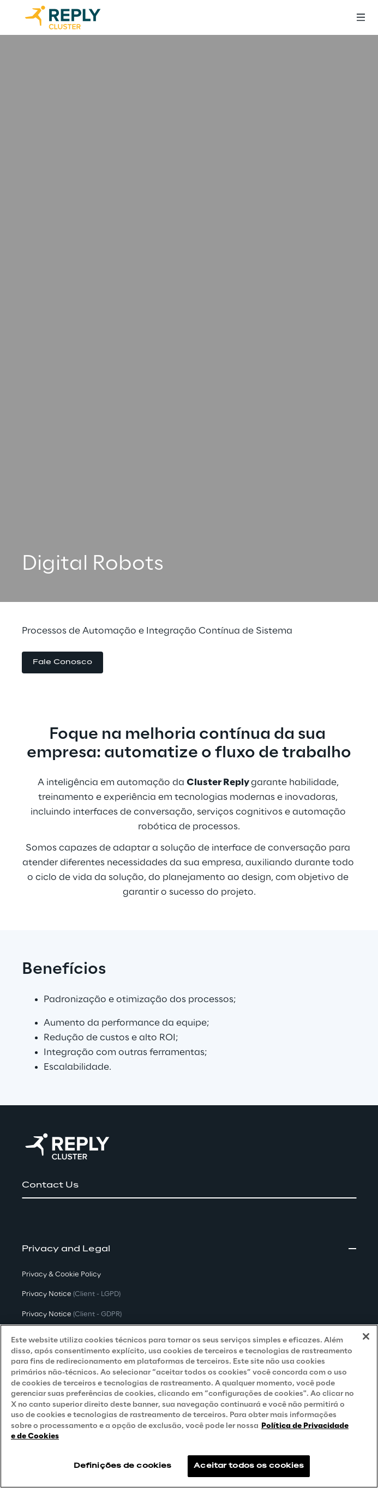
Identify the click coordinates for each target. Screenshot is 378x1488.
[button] (62, 663)
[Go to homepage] (73, 17)
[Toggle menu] (360, 17)
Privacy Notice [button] (71, 1294)
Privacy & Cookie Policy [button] (61, 1274)
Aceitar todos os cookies (249, 1465)
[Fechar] (366, 1337)
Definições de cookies (123, 1465)
